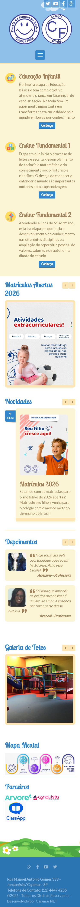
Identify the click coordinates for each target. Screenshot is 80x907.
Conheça (47, 125)
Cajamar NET (46, 901)
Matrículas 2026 (39, 484)
